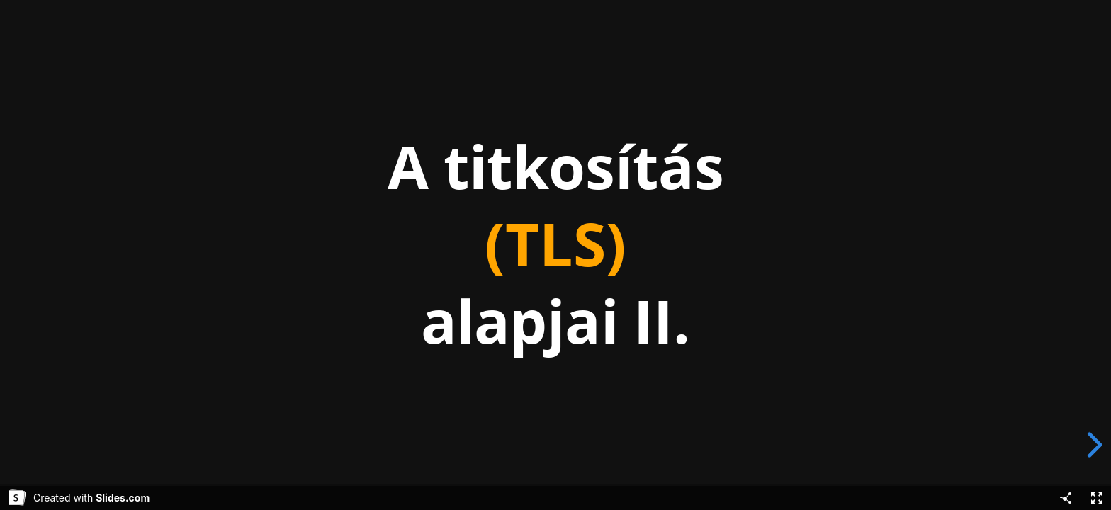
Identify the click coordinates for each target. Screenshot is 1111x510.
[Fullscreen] (1097, 498)
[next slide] (1092, 445)
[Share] (1065, 498)
